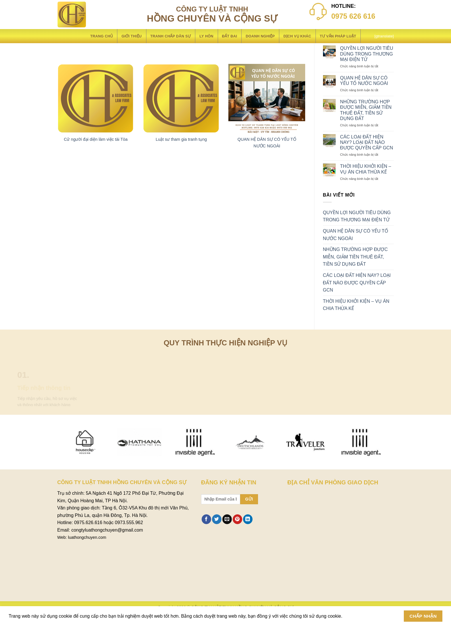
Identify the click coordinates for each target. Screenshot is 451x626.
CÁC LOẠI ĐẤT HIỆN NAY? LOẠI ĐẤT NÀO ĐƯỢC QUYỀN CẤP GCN (366, 142)
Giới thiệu (131, 36)
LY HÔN (206, 36)
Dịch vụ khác (297, 36)
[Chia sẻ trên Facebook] (206, 519)
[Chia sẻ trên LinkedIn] (248, 519)
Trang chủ (101, 36)
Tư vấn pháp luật (338, 36)
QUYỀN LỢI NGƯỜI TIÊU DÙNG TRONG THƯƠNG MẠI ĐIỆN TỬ (366, 54)
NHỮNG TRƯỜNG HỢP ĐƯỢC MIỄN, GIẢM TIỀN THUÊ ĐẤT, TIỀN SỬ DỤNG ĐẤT (365, 110)
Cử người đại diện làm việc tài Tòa (96, 139)
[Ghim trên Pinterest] (237, 519)
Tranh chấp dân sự (170, 36)
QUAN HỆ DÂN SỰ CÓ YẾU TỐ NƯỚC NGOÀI (364, 80)
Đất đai (229, 36)
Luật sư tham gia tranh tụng (181, 139)
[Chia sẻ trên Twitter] (216, 519)
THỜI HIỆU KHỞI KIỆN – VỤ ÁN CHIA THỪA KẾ (365, 169)
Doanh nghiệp (260, 36)
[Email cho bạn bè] (227, 519)
